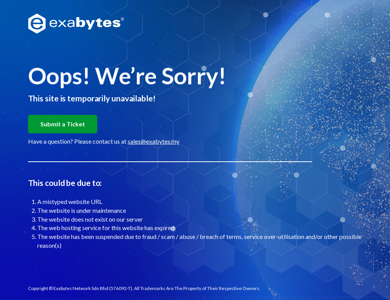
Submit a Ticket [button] (62, 124)
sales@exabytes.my (153, 141)
